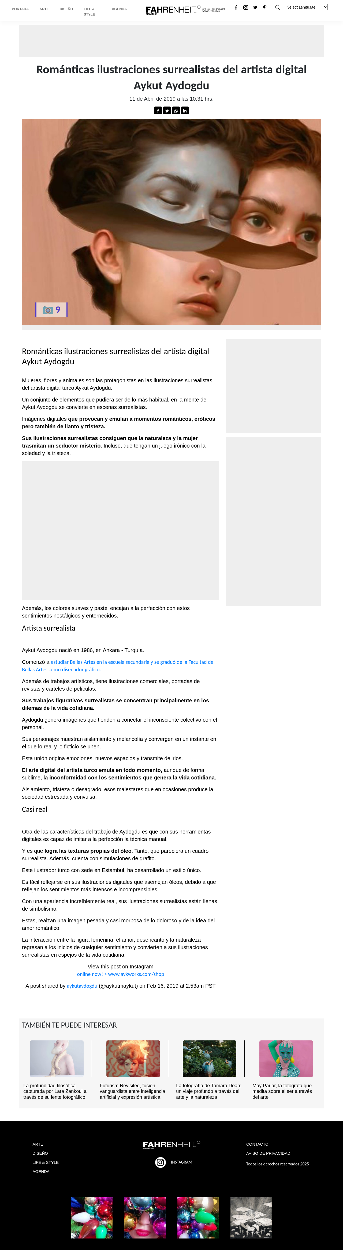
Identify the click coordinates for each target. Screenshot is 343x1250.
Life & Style (89, 11)
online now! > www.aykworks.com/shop (120, 974)
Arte (44, 9)
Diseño (66, 9)
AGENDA (41, 1171)
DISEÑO (40, 1153)
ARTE (38, 1144)
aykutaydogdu (82, 986)
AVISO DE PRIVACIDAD (268, 1153)
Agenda (119, 9)
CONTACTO (257, 1144)
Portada (20, 9)
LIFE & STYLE (46, 1162)
